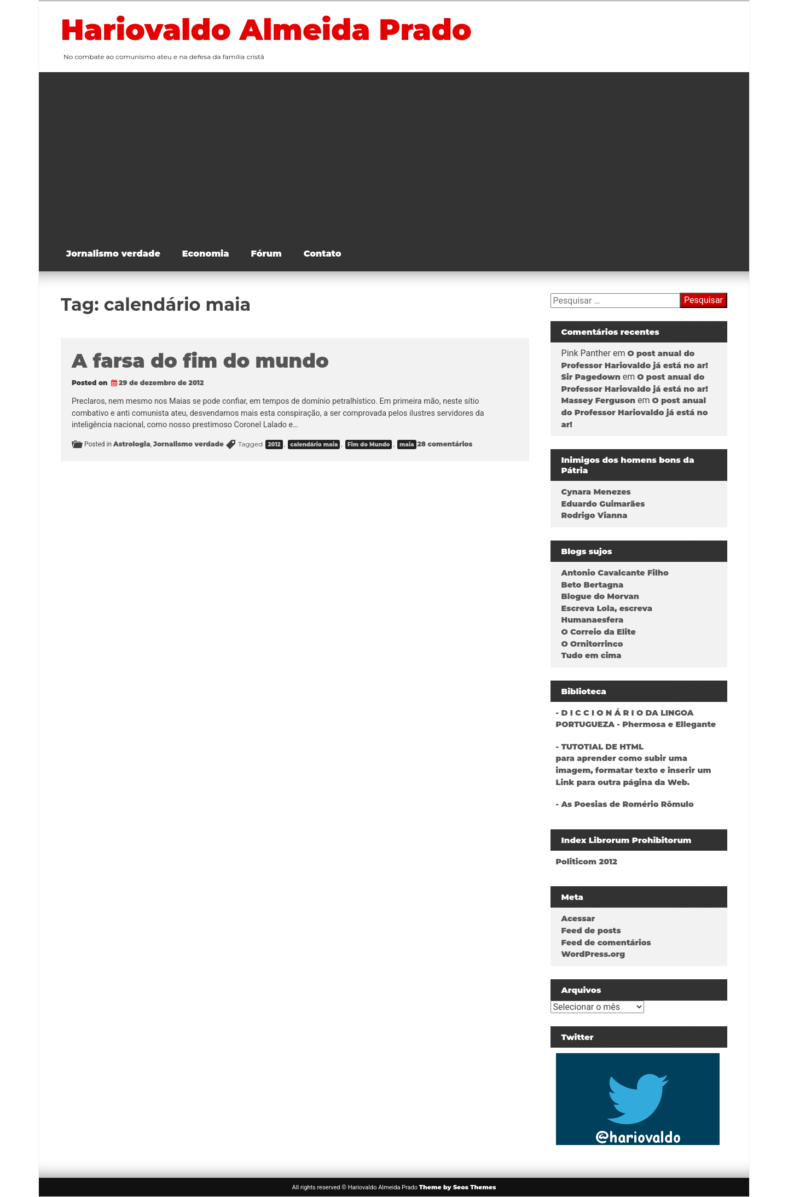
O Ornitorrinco (592, 644)
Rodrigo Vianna (594, 515)
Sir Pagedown (591, 377)
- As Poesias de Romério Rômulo (625, 804)
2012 (274, 444)
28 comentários (445, 444)
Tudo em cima (591, 655)
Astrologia (131, 444)
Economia (205, 253)
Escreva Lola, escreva (606, 608)
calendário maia (314, 444)
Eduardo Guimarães (603, 504)
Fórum (266, 253)
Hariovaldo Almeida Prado (266, 29)
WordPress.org (593, 954)
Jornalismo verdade (113, 253)
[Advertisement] (402, 154)
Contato (322, 253)
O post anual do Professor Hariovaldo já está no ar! (634, 412)
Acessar (578, 918)
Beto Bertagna (592, 585)
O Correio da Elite (598, 632)
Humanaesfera (592, 620)
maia (406, 444)
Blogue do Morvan (600, 596)
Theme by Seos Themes (457, 1187)
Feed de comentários (606, 943)
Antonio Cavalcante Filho (615, 573)
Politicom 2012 (586, 862)
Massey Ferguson (598, 400)
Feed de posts (591, 930)
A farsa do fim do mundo (200, 361)
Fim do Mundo (368, 444)
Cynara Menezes (596, 492)
